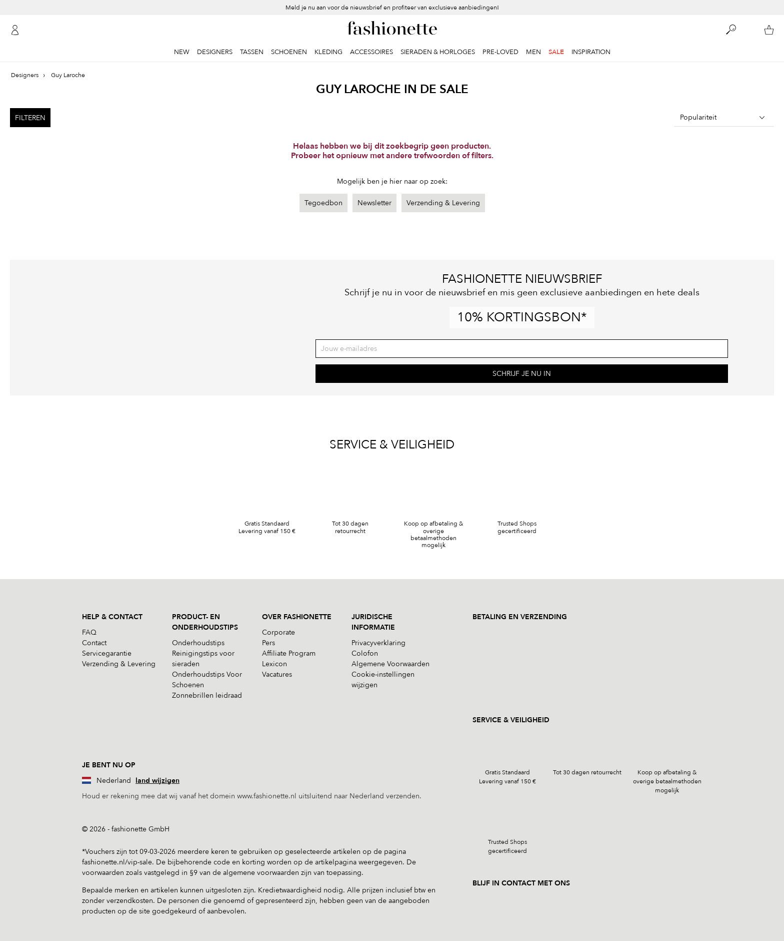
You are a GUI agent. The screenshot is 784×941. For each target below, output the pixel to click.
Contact (94, 643)
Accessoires (371, 52)
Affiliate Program (289, 653)
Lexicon (274, 664)
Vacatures (277, 674)
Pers (268, 643)
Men (533, 52)
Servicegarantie (107, 653)
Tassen (252, 52)
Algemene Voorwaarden (391, 664)
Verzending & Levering (443, 203)
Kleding (328, 52)
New (182, 52)
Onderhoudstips (198, 643)
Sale (556, 52)
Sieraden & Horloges (437, 52)
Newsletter (375, 203)
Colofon (365, 653)
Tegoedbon (323, 203)
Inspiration (591, 52)
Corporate (278, 632)
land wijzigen (158, 780)
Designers (214, 52)
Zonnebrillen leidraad (207, 695)
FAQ (89, 632)
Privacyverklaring (379, 643)
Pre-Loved (500, 52)
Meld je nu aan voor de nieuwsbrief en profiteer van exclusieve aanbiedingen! (392, 8)
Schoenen (289, 52)
